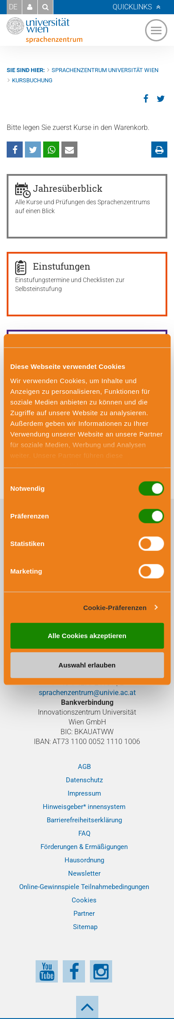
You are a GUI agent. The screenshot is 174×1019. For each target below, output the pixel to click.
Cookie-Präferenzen (115, 607)
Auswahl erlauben (86, 664)
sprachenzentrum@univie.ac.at (87, 692)
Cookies (84, 900)
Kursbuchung (32, 80)
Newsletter (84, 873)
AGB (84, 767)
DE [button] (13, 7)
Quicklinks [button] (132, 7)
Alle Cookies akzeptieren (87, 635)
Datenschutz (84, 780)
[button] (29, 7)
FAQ (84, 833)
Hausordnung (84, 860)
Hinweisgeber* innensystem (84, 807)
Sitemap (85, 927)
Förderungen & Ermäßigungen (84, 847)
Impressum (84, 793)
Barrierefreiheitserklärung (84, 820)
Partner (84, 914)
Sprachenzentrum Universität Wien (105, 70)
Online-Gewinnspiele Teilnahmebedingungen (84, 887)
